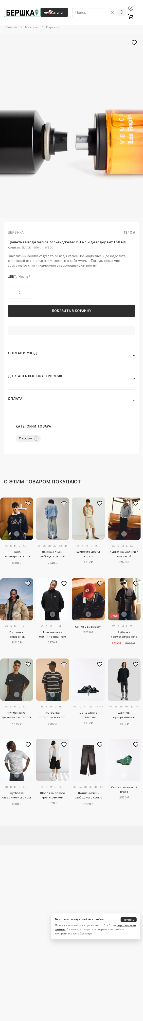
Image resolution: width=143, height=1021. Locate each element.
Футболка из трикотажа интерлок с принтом (17, 715)
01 (19, 292)
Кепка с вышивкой (88, 626)
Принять (128, 919)
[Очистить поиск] (112, 12)
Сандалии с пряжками (88, 715)
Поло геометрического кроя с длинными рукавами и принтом (17, 555)
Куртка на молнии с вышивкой (124, 554)
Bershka (16, 232)
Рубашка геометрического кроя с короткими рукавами (124, 635)
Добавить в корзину (71, 311)
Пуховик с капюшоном (17, 634)
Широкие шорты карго (88, 554)
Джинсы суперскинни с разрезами (124, 715)
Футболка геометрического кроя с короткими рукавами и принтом (52, 715)
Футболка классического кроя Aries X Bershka (17, 796)
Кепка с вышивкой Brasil (124, 790)
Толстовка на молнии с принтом (52, 634)
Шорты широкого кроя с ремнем (52, 795)
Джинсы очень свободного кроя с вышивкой (52, 555)
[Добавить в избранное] (28, 503)
